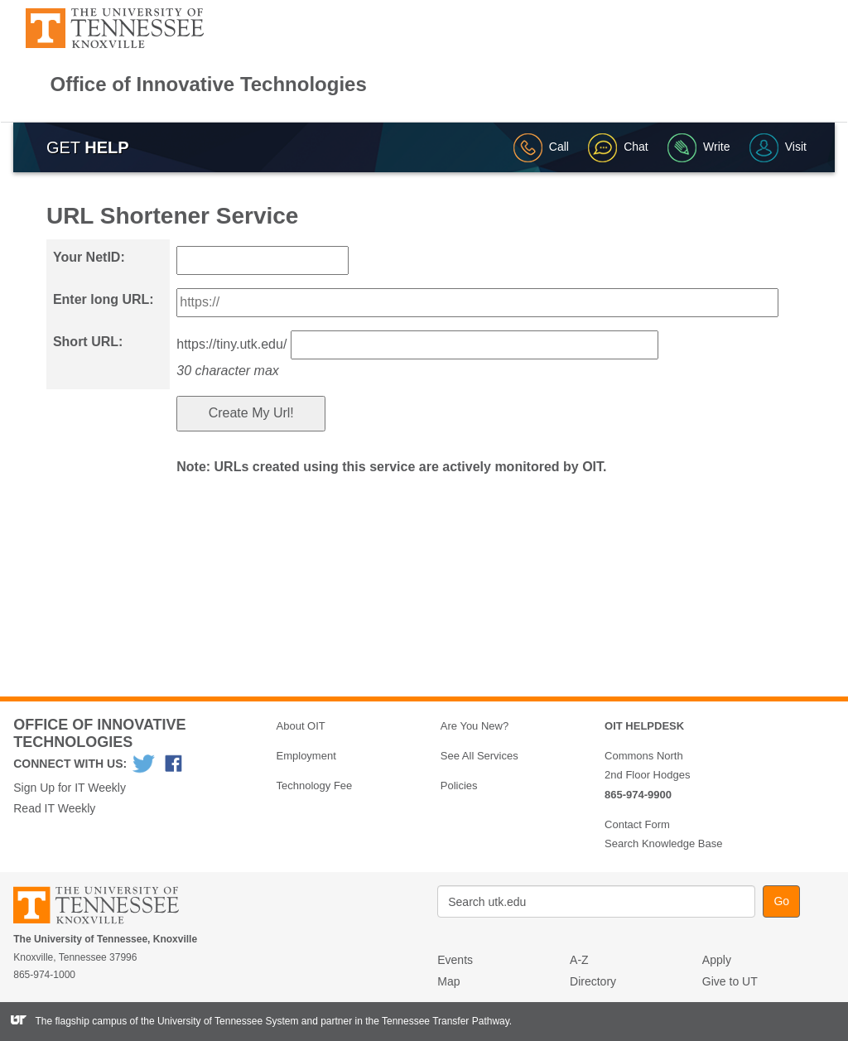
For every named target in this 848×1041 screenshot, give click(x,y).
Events (455, 959)
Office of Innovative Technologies (209, 84)
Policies (459, 785)
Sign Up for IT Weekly (69, 787)
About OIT (301, 726)
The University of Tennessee (106, 908)
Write (698, 146)
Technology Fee (315, 785)
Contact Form (637, 824)
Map (448, 981)
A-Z (579, 959)
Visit (778, 146)
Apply (716, 959)
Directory (593, 981)
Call (541, 146)
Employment (306, 755)
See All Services (479, 755)
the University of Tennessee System (220, 1021)
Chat (618, 146)
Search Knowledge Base (663, 843)
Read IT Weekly (54, 808)
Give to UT (730, 981)
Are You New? (474, 726)
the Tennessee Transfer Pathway (437, 1021)
